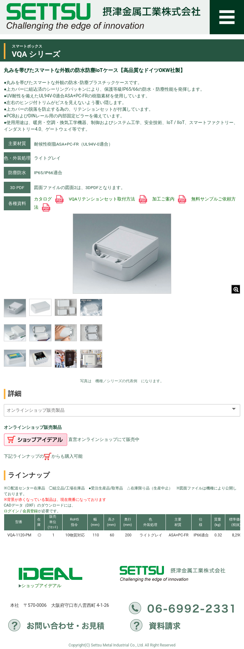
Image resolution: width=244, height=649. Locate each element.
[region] (53, 337)
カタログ (49, 198)
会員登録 (30, 511)
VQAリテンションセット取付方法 (108, 198)
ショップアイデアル (40, 585)
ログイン (11, 511)
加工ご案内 (169, 198)
